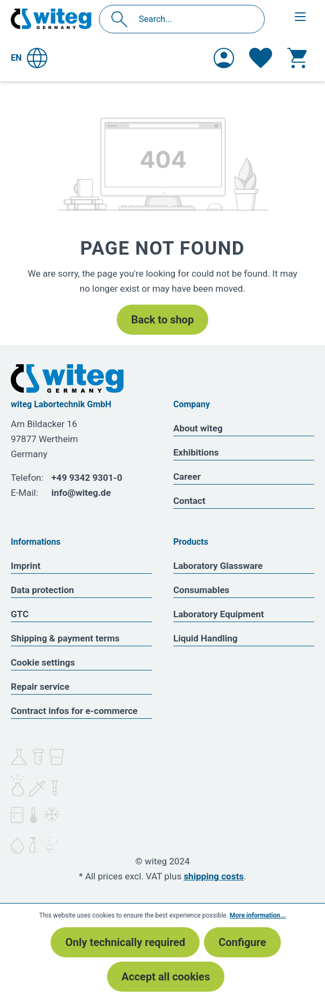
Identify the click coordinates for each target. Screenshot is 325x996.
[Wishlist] (261, 58)
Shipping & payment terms (65, 638)
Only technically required (125, 942)
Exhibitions (195, 452)
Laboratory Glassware (218, 565)
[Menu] (300, 16)
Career (187, 476)
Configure (242, 942)
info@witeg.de (81, 492)
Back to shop (162, 319)
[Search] (122, 19)
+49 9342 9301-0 (87, 477)
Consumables (201, 589)
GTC (20, 614)
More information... (258, 915)
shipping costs (213, 876)
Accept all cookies (166, 976)
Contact (189, 500)
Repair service (40, 686)
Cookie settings (43, 662)
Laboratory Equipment (218, 614)
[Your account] (224, 58)
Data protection (42, 589)
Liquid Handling (205, 638)
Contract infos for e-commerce (74, 710)
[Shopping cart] (297, 58)
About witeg (198, 428)
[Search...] (193, 19)
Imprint (25, 565)
